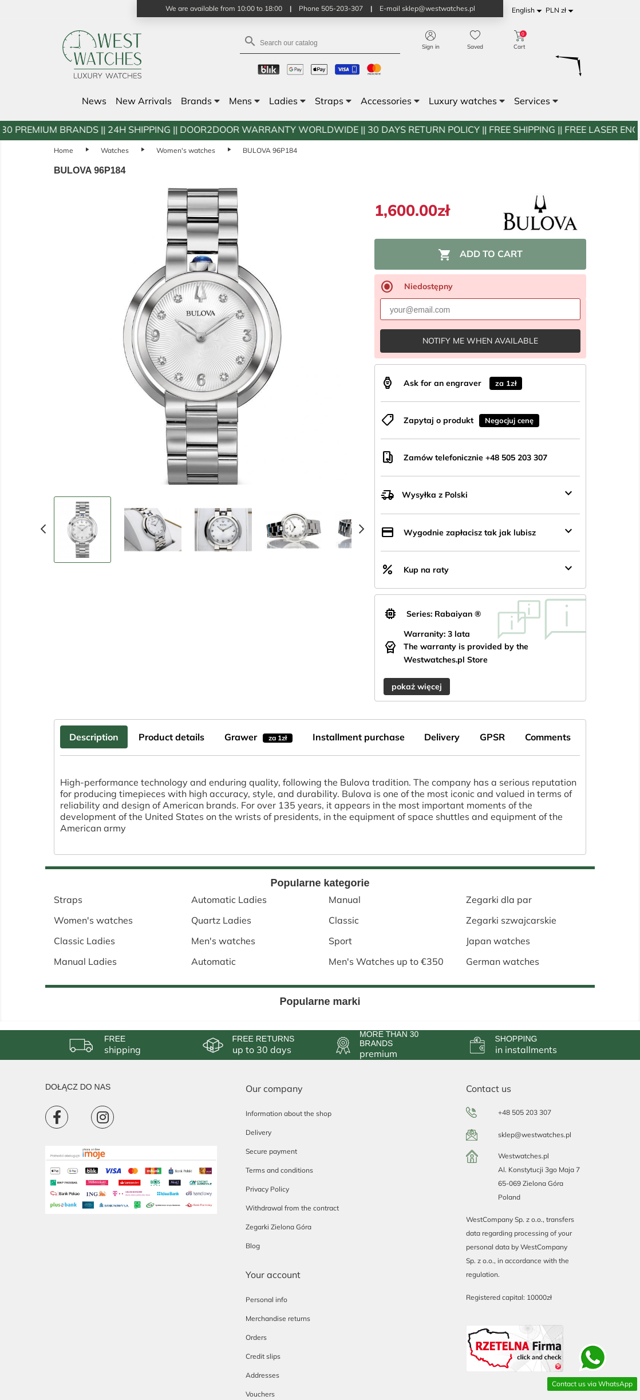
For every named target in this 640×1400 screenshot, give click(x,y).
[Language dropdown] (529, 11)
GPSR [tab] (492, 737)
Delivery (258, 1132)
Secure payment (271, 1151)
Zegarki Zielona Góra (278, 1226)
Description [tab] (93, 737)
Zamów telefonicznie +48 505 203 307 (475, 457)
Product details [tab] (171, 737)
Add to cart (480, 255)
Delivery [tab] (442, 737)
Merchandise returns (278, 1318)
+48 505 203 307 (524, 1112)
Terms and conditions (279, 1170)
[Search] (320, 42)
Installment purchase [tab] (359, 737)
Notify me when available (480, 341)
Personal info (266, 1299)
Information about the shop (288, 1113)
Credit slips (263, 1356)
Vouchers (260, 1394)
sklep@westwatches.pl (534, 1134)
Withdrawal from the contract (292, 1208)
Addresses (262, 1375)
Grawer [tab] (258, 737)
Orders (256, 1337)
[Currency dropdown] (561, 10)
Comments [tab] (548, 737)
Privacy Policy (267, 1189)
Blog (253, 1245)
